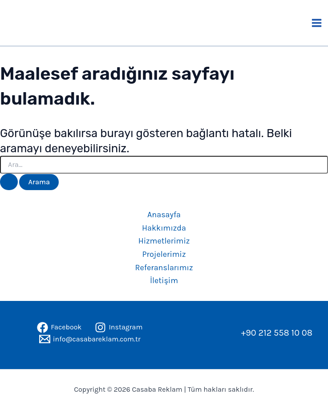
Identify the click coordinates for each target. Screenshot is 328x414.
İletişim (164, 280)
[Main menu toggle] (317, 23)
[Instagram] (118, 327)
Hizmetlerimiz (164, 241)
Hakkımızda (164, 228)
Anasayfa (164, 214)
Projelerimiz (164, 254)
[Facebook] (59, 327)
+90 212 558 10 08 (276, 333)
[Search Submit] (9, 182)
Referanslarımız (164, 267)
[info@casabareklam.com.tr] (90, 339)
